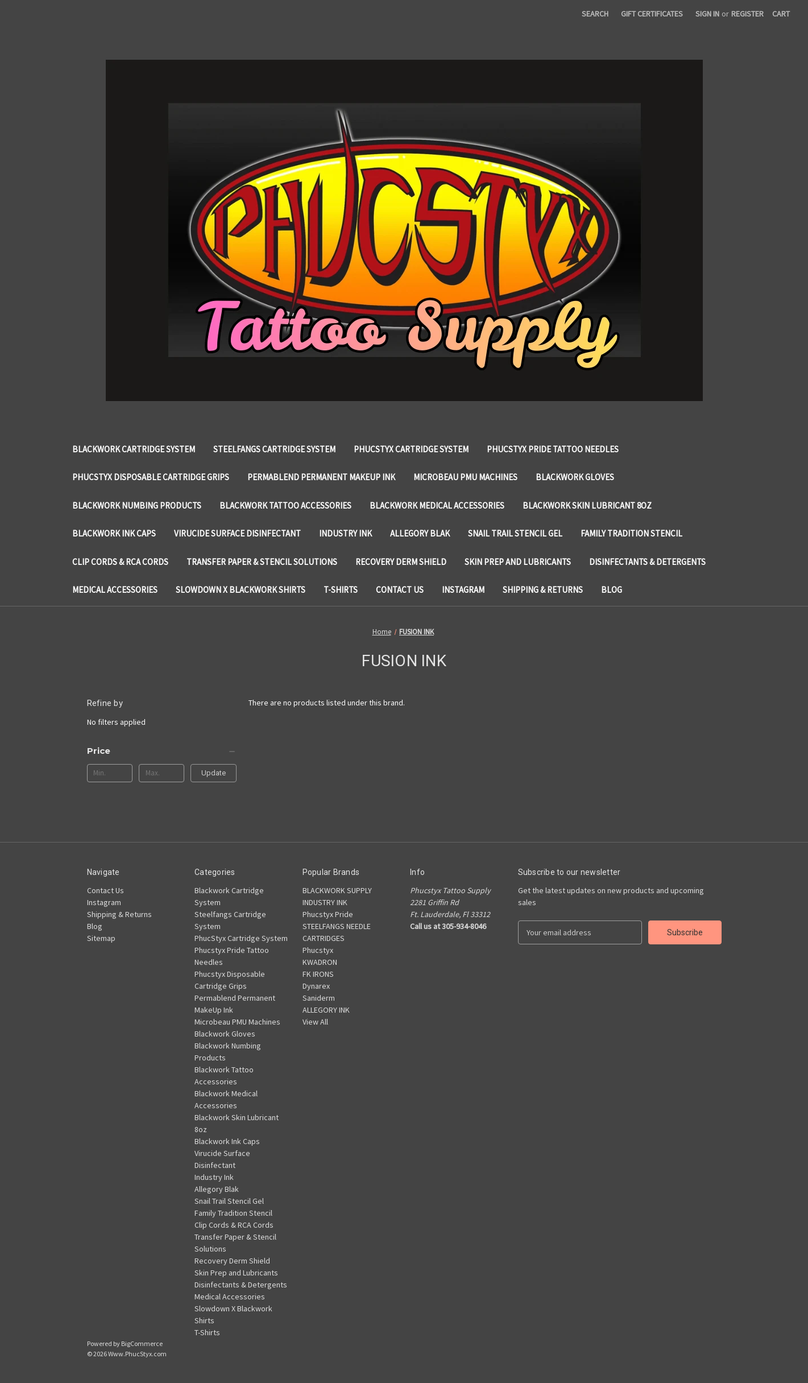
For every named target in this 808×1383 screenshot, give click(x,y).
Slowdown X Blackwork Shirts (240, 589)
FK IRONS (318, 974)
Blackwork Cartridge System (133, 449)
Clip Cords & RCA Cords (120, 561)
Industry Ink (345, 533)
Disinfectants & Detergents (647, 561)
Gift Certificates (652, 14)
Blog (611, 589)
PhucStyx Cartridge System (411, 449)
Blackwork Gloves (575, 477)
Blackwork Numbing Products (136, 505)
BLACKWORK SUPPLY (337, 890)
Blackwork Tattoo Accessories (285, 505)
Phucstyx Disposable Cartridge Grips (150, 477)
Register (747, 14)
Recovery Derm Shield (400, 561)
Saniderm (319, 998)
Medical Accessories (115, 589)
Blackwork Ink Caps (114, 533)
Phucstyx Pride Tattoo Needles (553, 449)
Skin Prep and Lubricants (518, 561)
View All (315, 1022)
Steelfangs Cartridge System (274, 449)
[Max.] (162, 773)
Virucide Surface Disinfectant (237, 533)
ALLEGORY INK (326, 1010)
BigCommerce (142, 1343)
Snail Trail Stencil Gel (515, 533)
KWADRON (320, 962)
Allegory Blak (420, 533)
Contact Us (400, 589)
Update (213, 773)
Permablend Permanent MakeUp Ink (321, 477)
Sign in (707, 14)
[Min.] (110, 773)
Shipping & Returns (543, 589)
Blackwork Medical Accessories (437, 505)
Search (595, 14)
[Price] (162, 751)
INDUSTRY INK (325, 902)
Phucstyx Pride (328, 914)
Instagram (463, 589)
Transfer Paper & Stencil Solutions (262, 561)
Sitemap (101, 938)
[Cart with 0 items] (781, 14)
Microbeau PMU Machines (465, 477)
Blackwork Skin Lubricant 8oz (587, 505)
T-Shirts (341, 589)
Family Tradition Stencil (631, 533)
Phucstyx (318, 950)
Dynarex (316, 986)
